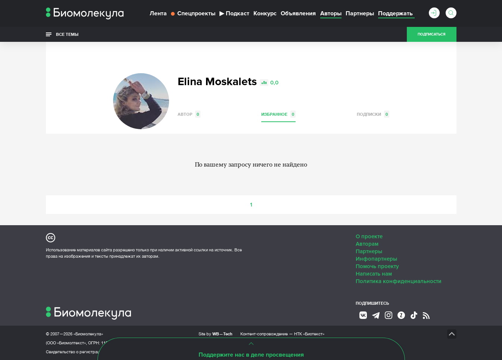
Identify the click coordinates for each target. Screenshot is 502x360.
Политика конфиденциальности (399, 281)
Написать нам (374, 273)
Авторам (367, 243)
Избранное (278, 114)
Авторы (331, 13)
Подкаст (234, 13)
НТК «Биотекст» (309, 334)
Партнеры (360, 13)
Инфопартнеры (376, 258)
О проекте (369, 236)
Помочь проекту (377, 266)
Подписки (373, 114)
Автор (189, 114)
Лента (158, 13)
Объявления (298, 13)
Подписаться (431, 34)
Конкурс (265, 13)
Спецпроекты (193, 13)
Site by (216, 333)
